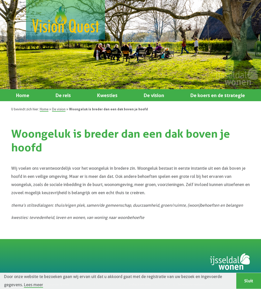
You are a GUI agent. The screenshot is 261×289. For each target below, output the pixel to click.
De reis (63, 95)
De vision (154, 95)
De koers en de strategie (217, 95)
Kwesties (107, 95)
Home (22, 95)
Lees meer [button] (33, 285)
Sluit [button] (248, 280)
